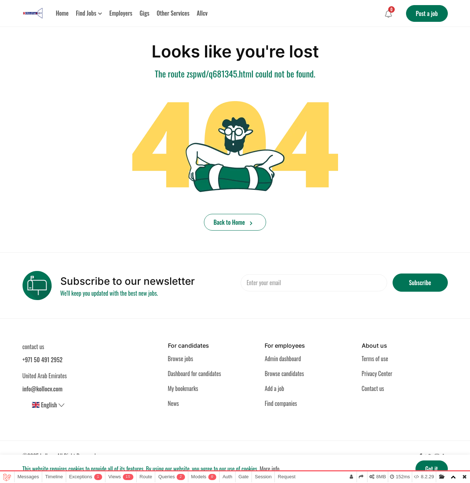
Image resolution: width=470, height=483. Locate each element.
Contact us (373, 388)
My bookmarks (183, 388)
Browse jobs (180, 358)
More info (270, 468)
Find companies (281, 403)
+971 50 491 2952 (43, 359)
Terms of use (375, 358)
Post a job (427, 13)
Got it (431, 468)
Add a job (274, 388)
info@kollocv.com (43, 388)
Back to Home (233, 222)
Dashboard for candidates (194, 373)
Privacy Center (377, 373)
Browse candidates (284, 373)
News (173, 403)
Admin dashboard (283, 358)
